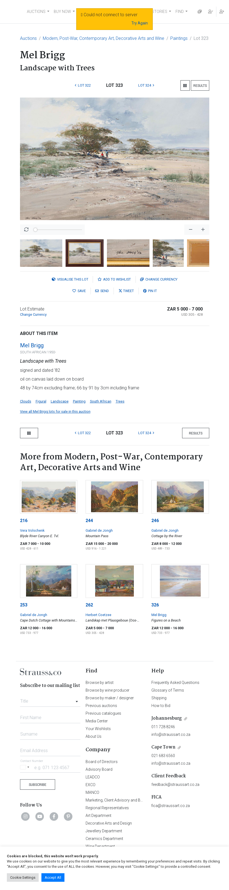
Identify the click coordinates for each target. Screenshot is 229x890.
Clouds (25, 401)
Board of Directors (102, 761)
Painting (79, 401)
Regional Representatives (107, 808)
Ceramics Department (104, 838)
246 (155, 520)
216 (23, 520)
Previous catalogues (103, 713)
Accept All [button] (53, 877)
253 (23, 605)
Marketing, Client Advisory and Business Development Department (142, 800)
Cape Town (163, 747)
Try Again (139, 23)
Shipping (158, 698)
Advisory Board (99, 769)
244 (89, 520)
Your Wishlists (98, 729)
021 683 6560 (163, 755)
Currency (158, 279)
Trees (120, 401)
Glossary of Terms (167, 690)
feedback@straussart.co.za (175, 784)
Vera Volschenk (32, 530)
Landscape (60, 401)
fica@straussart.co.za (170, 805)
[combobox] (50, 699)
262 (89, 605)
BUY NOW (62, 11)
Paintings (179, 38)
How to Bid (160, 705)
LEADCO (93, 777)
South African (100, 401)
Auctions (28, 38)
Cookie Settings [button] (22, 877)
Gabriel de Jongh (99, 530)
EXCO (90, 785)
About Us (93, 736)
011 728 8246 (163, 727)
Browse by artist (100, 682)
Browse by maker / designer (110, 698)
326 (155, 605)
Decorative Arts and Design (109, 823)
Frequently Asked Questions (175, 682)
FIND (180, 11)
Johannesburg (166, 718)
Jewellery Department (104, 831)
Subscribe (37, 785)
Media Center (97, 721)
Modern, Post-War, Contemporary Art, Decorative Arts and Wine (103, 38)
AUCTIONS (36, 11)
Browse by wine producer (107, 690)
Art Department (98, 815)
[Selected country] (25, 767)
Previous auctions (101, 705)
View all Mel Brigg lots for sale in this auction (55, 411)
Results (200, 86)
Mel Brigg (32, 345)
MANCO (92, 792)
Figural (41, 401)
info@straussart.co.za (170, 734)
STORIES (159, 11)
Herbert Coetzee (98, 615)
